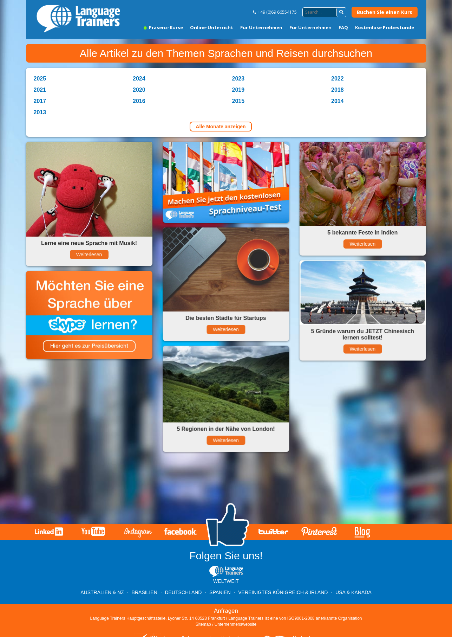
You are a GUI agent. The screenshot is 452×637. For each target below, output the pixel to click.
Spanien (219, 592)
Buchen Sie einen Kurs (384, 12)
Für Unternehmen (261, 27)
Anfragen (226, 610)
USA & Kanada (353, 592)
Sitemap (203, 624)
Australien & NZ (102, 592)
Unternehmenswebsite (235, 624)
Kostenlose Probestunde (384, 27)
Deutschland (183, 592)
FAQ (343, 27)
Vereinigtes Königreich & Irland (283, 592)
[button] (341, 12)
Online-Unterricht (211, 27)
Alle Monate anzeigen (220, 126)
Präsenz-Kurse (163, 27)
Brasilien (144, 592)
